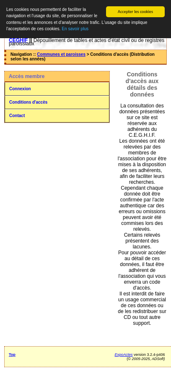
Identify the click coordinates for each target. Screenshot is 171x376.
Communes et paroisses (61, 54)
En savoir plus (75, 28)
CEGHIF (18, 40)
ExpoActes (124, 354)
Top (12, 354)
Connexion (20, 88)
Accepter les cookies (135, 11)
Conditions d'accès (28, 102)
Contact (17, 115)
